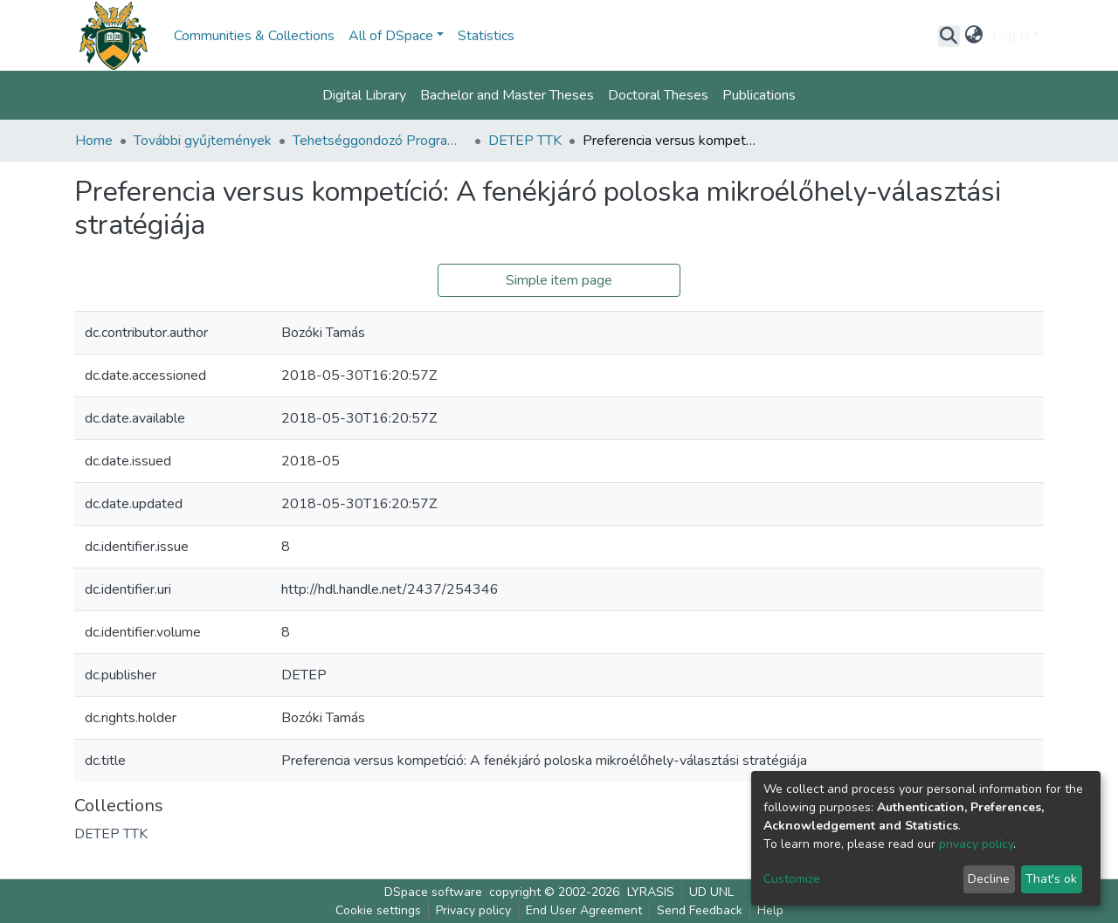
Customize (791, 879)
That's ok (1051, 879)
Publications (759, 95)
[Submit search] (949, 35)
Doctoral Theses (658, 95)
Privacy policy (473, 910)
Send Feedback (699, 910)
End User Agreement (584, 910)
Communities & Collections (254, 35)
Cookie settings (378, 910)
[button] (974, 35)
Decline (989, 879)
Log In (1011, 35)
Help (770, 910)
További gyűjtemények (203, 140)
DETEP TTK (525, 140)
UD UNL (711, 892)
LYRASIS (650, 892)
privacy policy (976, 844)
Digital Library (364, 95)
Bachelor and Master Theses (507, 95)
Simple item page (559, 280)
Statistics (486, 35)
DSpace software (433, 892)
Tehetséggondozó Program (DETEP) (380, 140)
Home (94, 140)
